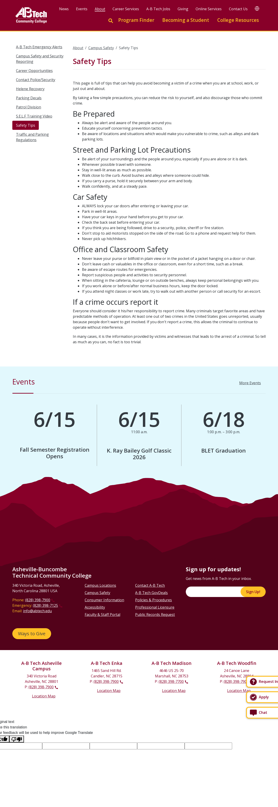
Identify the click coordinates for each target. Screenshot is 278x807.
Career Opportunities (34, 70)
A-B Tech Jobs (158, 8)
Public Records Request (155, 614)
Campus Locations (100, 585)
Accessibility (95, 607)
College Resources (238, 20)
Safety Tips (25, 125)
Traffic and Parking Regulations (32, 137)
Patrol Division (28, 107)
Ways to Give (31, 633)
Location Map (43, 696)
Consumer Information (104, 599)
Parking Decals (29, 97)
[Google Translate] (257, 8)
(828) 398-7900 (37, 599)
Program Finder (136, 20)
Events (82, 8)
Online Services (209, 8)
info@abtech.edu (37, 610)
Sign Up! (253, 591)
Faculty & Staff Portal (102, 614)
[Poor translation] (16, 739)
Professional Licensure (154, 607)
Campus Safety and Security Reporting (39, 59)
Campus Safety (101, 47)
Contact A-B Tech (150, 585)
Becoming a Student (185, 20)
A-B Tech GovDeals (151, 592)
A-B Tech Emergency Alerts (39, 46)
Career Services (126, 8)
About (100, 8)
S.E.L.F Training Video (34, 116)
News (64, 8)
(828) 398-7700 (171, 681)
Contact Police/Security (35, 79)
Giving (183, 8)
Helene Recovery (30, 88)
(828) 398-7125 (45, 605)
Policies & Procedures (153, 599)
